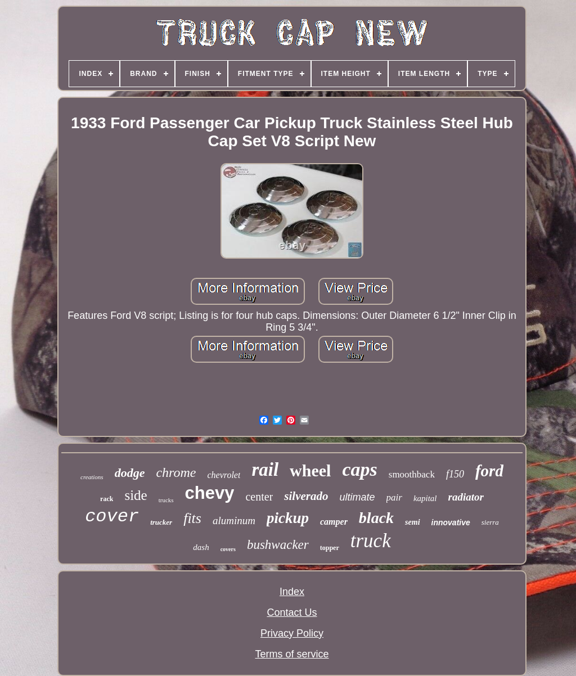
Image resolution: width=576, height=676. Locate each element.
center (259, 496)
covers (228, 549)
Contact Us (292, 612)
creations (92, 477)
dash (201, 547)
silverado (306, 496)
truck (370, 541)
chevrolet (223, 475)
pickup (288, 518)
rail (264, 469)
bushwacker (278, 545)
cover (112, 516)
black (376, 517)
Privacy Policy (291, 633)
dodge (130, 473)
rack (106, 499)
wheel (310, 470)
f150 (455, 474)
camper (334, 521)
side (135, 495)
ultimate (357, 497)
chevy (210, 493)
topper (329, 548)
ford (489, 471)
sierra (490, 522)
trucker (161, 522)
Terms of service (291, 654)
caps (359, 469)
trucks (166, 500)
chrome (176, 472)
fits (192, 518)
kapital (425, 498)
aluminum (234, 520)
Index (292, 591)
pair (394, 497)
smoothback (412, 474)
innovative (450, 522)
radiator (466, 497)
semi (412, 522)
